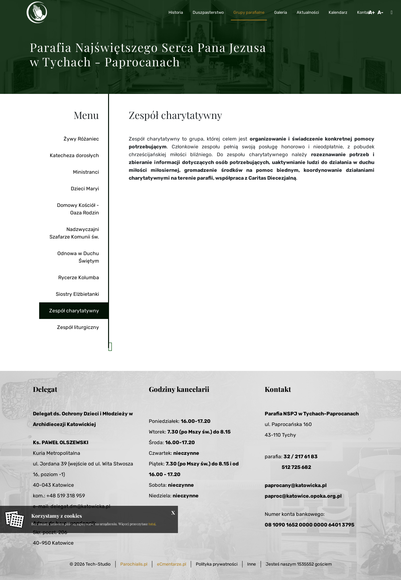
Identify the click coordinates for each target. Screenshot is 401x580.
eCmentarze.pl (171, 564)
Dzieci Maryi (85, 189)
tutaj (151, 523)
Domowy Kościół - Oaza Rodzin (78, 209)
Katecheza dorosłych (74, 155)
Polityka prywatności (216, 564)
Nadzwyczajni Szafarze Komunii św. (74, 233)
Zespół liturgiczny (78, 327)
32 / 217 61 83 (301, 456)
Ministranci (86, 172)
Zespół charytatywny (74, 311)
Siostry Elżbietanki (77, 294)
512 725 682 (296, 467)
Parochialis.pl (133, 564)
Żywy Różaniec (81, 139)
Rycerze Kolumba (78, 277)
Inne (251, 564)
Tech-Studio (98, 564)
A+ (371, 12)
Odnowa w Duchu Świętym (78, 257)
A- (380, 12)
